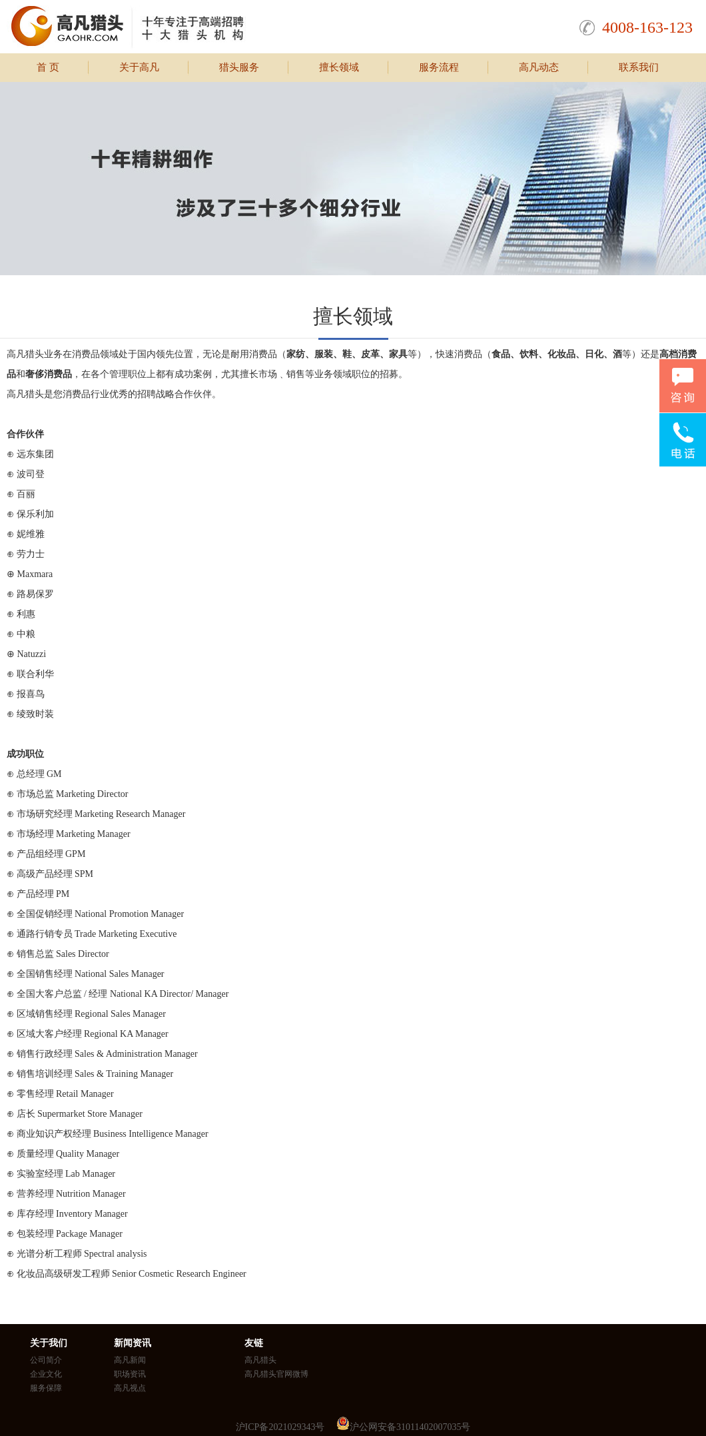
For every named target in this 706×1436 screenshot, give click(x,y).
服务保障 (46, 1388)
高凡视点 (130, 1388)
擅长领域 (339, 67)
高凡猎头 (260, 1360)
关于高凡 (139, 67)
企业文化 (46, 1374)
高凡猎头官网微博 (276, 1374)
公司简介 (46, 1360)
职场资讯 (130, 1374)
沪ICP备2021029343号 (280, 1427)
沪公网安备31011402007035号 (410, 1427)
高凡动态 (539, 67)
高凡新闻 (130, 1360)
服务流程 (439, 67)
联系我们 (639, 67)
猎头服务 (239, 67)
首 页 (48, 67)
